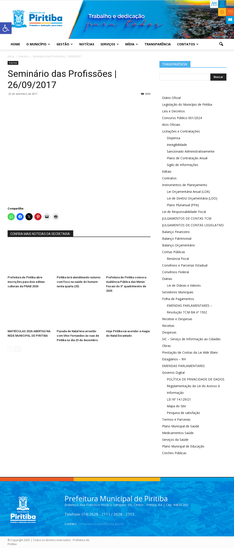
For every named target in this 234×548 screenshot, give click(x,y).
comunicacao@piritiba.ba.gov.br (101, 524)
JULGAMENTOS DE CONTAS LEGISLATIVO (193, 225)
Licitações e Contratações (181, 131)
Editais (166, 171)
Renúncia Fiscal (178, 258)
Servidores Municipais (177, 292)
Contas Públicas (173, 252)
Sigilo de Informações (182, 165)
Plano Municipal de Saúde (180, 426)
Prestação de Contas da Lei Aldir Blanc (190, 352)
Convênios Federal (175, 272)
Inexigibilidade (177, 145)
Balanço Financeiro (176, 232)
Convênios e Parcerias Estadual (184, 265)
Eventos (13, 62)
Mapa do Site (176, 406)
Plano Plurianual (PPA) (183, 205)
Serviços (109, 44)
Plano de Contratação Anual (187, 158)
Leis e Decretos (173, 111)
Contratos (169, 178)
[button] (221, 44)
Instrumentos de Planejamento (184, 185)
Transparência (157, 44)
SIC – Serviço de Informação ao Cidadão (191, 339)
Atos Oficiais (171, 124)
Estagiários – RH (174, 359)
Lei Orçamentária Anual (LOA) (188, 191)
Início (11, 56)
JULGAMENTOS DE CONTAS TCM (186, 218)
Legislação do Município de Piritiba (187, 104)
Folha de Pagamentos (178, 299)
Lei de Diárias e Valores (184, 285)
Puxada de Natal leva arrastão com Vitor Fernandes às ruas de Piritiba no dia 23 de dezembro (78, 336)
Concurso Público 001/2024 (182, 118)
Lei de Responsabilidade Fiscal (184, 212)
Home (15, 44)
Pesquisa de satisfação (183, 413)
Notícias (86, 44)
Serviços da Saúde (175, 439)
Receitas (168, 325)
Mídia (131, 44)
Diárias (167, 279)
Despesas (169, 332)
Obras (166, 346)
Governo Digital (173, 372)
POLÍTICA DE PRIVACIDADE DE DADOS (195, 379)
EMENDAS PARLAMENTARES (183, 366)
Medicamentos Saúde (178, 433)
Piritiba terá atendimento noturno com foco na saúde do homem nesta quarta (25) (78, 282)
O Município (38, 44)
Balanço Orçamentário (178, 245)
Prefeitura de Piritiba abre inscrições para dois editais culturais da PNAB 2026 (26, 282)
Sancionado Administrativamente (191, 151)
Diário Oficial (171, 98)
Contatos (187, 44)
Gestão (64, 44)
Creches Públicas (174, 453)
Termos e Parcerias (176, 419)
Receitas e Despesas (177, 319)
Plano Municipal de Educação (183, 446)
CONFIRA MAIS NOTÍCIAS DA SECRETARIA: (40, 234)
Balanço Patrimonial (176, 238)
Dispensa (173, 138)
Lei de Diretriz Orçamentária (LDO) (192, 198)
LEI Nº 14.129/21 (179, 399)
